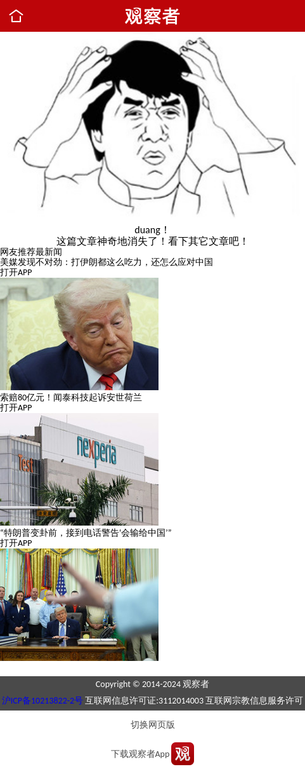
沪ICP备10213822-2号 (42, 700)
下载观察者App (140, 754)
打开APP (16, 272)
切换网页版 (153, 724)
